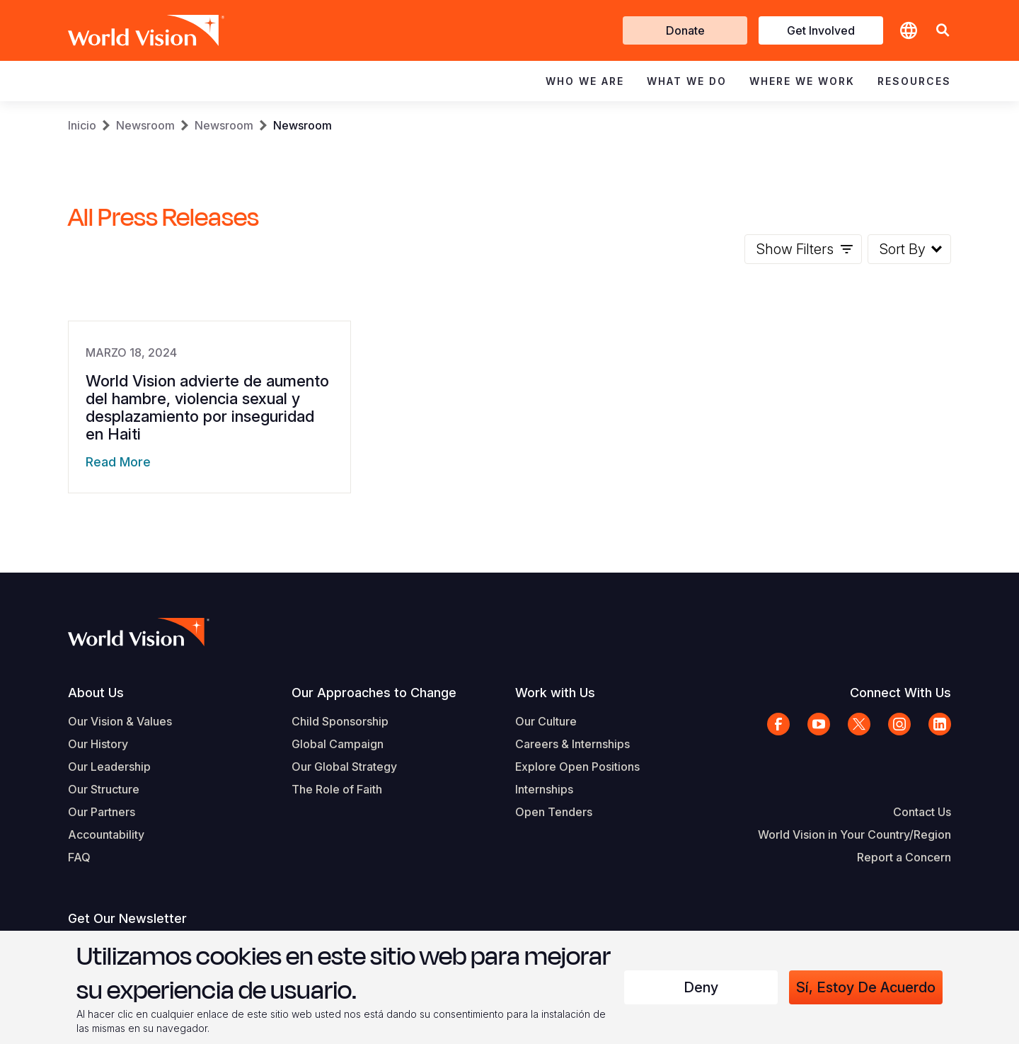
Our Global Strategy (344, 766)
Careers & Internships (572, 744)
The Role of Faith (337, 789)
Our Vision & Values (120, 721)
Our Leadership (109, 766)
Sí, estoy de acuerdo (865, 987)
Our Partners (101, 812)
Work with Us (555, 692)
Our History (98, 744)
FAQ (79, 857)
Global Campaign (338, 744)
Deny (701, 987)
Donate (685, 30)
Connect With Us (900, 692)
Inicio (82, 125)
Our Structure (103, 789)
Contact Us (922, 812)
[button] (942, 31)
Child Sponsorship (340, 721)
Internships (544, 789)
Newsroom (145, 125)
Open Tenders (553, 812)
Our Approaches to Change (374, 692)
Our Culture (546, 721)
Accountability (106, 834)
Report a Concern (904, 857)
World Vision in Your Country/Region (854, 834)
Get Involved (821, 30)
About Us (96, 692)
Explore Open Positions (577, 766)
